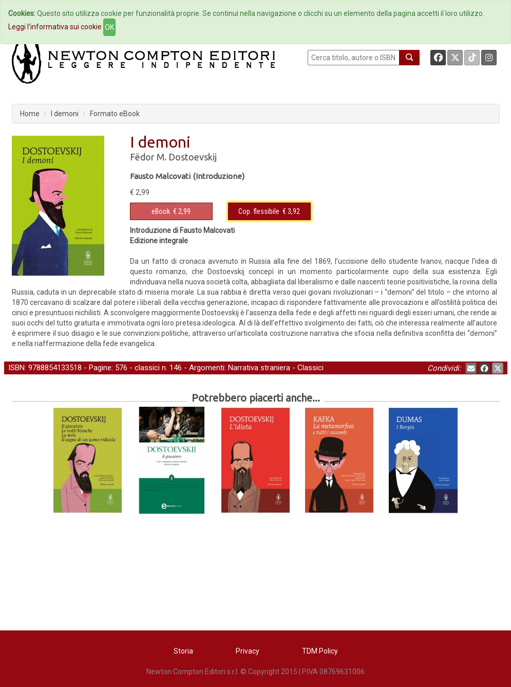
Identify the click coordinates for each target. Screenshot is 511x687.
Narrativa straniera (259, 367)
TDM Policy (320, 651)
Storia (183, 651)
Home (30, 114)
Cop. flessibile (258, 211)
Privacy (247, 651)
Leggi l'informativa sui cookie (55, 27)
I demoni (65, 114)
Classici (310, 367)
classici (147, 367)
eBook (161, 211)
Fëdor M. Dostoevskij (173, 157)
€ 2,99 (171, 211)
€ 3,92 (269, 211)
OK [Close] (109, 27)
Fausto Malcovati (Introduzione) (187, 176)
